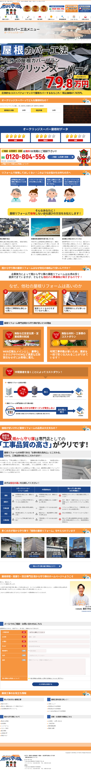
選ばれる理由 (5, 721)
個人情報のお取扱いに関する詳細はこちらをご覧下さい (47, 678)
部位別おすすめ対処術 (54, 708)
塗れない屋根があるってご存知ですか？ (12, 706)
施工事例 (39, 17)
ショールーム (73, 17)
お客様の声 (4, 733)
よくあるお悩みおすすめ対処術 (57, 711)
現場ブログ (4, 735)
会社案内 (17, 17)
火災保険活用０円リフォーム (9, 708)
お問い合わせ (85, 17)
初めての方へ (5, 17)
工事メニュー (51, 17)
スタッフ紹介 (28, 17)
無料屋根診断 (62, 17)
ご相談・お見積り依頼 (60, 157)
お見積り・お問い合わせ (55, 721)
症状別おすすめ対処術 (54, 706)
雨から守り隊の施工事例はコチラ (44, 566)
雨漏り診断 (51, 728)
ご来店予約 (51, 723)
